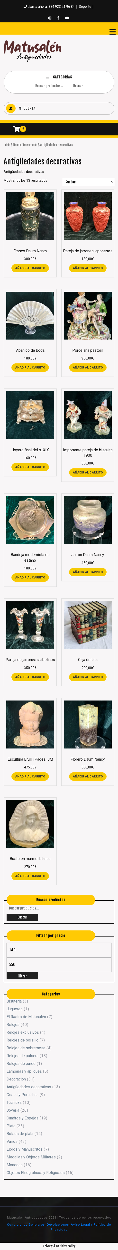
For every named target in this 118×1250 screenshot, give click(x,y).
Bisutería (14, 1001)
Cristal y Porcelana (22, 1094)
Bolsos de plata (20, 1133)
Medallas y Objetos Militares (31, 1157)
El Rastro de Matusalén (26, 1016)
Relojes (13, 1024)
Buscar (78, 86)
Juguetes (15, 1009)
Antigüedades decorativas (29, 1087)
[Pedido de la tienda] (88, 182)
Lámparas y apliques (24, 1071)
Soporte (85, 7)
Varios (12, 1141)
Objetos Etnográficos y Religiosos (36, 1172)
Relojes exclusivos (23, 1032)
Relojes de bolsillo (22, 1040)
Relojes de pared (21, 1063)
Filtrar (22, 976)
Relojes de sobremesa (26, 1048)
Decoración (30, 145)
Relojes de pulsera (22, 1055)
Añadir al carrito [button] (30, 268)
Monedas (15, 1165)
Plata (11, 1126)
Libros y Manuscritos (25, 1149)
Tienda (16, 145)
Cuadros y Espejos (22, 1118)
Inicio (7, 145)
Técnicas (14, 1102)
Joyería (13, 1110)
